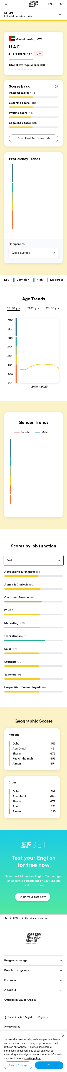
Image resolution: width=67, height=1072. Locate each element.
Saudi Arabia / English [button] (18, 1021)
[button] (6, 4)
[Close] (63, 1036)
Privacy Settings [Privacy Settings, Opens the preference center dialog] (18, 1065)
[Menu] (60, 14)
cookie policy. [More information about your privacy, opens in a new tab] (32, 1058)
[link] (18, 14)
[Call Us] (61, 4)
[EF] (33, 4)
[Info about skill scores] (56, 86)
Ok (49, 1065)
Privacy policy (12, 1030)
